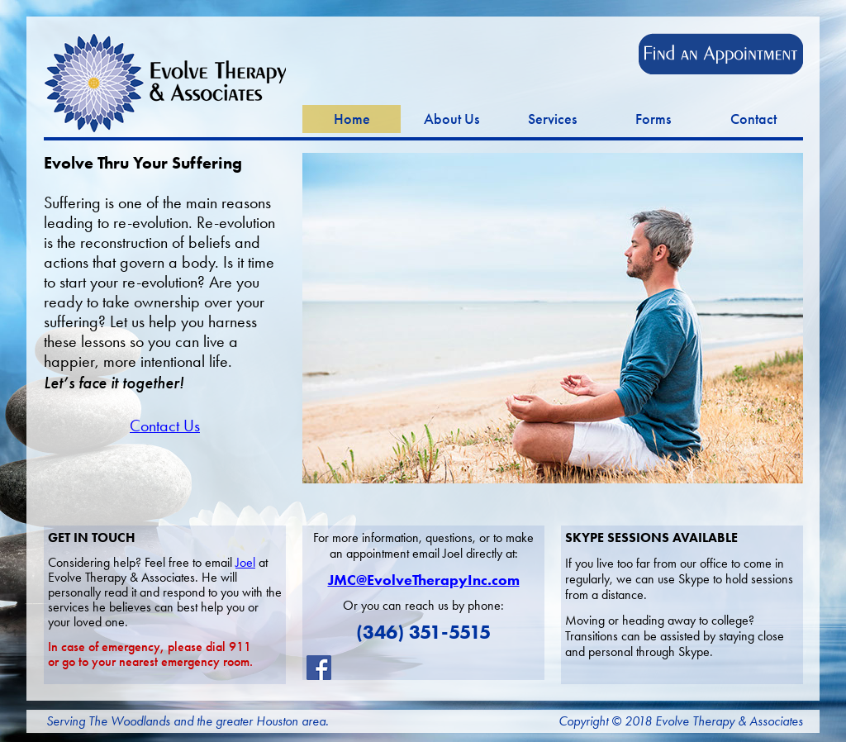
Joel (245, 562)
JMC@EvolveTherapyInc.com (424, 580)
